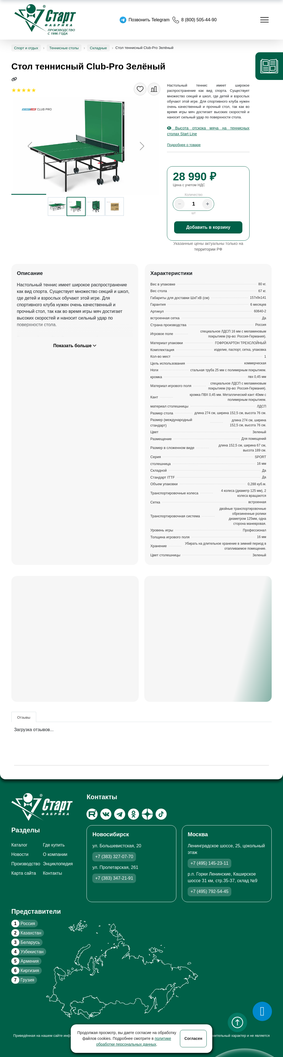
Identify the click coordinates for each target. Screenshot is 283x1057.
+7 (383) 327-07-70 (114, 856)
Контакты (52, 873)
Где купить (54, 845)
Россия (23, 923)
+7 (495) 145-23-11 (209, 863)
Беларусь (25, 942)
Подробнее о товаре (183, 145)
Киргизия (25, 970)
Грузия (22, 980)
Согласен (193, 1038)
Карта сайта (23, 873)
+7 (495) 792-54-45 (209, 891)
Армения (25, 961)
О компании (55, 854)
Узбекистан (27, 951)
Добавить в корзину (208, 227)
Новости (19, 854)
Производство (25, 863)
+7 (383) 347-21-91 (114, 878)
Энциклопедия (58, 863)
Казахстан (26, 933)
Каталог (19, 845)
